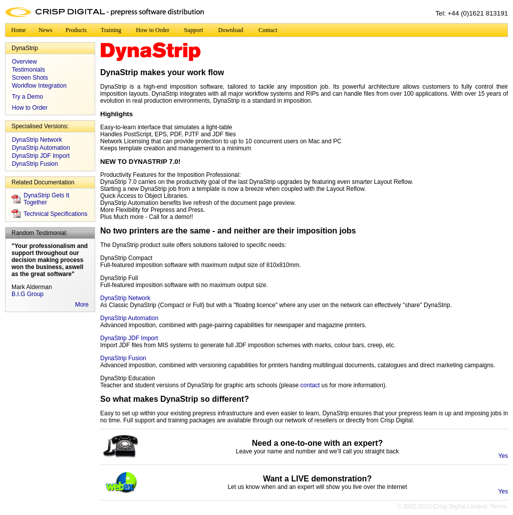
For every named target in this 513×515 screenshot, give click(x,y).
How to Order (152, 30)
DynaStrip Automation (41, 147)
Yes (503, 455)
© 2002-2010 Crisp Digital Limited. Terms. (452, 506)
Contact (268, 30)
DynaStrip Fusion (35, 163)
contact (310, 385)
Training (111, 30)
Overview (24, 61)
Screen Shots (30, 77)
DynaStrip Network (37, 139)
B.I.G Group (28, 294)
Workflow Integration (39, 85)
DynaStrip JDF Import (41, 155)
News (45, 30)
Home (18, 30)
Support (193, 30)
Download (230, 30)
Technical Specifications (55, 213)
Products (76, 30)
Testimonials (28, 69)
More (82, 304)
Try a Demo (27, 96)
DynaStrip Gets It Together (46, 199)
